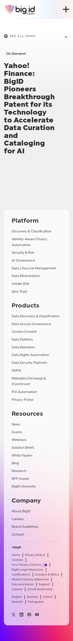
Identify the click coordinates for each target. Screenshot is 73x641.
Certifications (21, 574)
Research (19, 471)
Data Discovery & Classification (36, 316)
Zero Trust (19, 291)
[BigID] (20, 9)
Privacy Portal (22, 400)
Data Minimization (26, 276)
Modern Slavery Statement (30, 579)
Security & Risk (23, 252)
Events (17, 432)
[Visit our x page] (14, 614)
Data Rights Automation (30, 355)
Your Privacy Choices (26, 564)
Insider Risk (20, 284)
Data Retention (23, 347)
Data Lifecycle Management (34, 268)
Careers (18, 519)
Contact (18, 534)
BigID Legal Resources (27, 569)
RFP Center (20, 479)
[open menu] (66, 9)
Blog (15, 463)
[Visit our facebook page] (29, 614)
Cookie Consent (24, 332)
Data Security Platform (29, 363)
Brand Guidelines (25, 527)
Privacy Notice (35, 555)
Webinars (19, 440)
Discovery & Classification (31, 231)
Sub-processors (23, 584)
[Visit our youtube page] (37, 614)
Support (44, 584)
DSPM (16, 370)
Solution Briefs (23, 448)
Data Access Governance (31, 324)
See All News (20, 36)
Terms (16, 555)
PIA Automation (24, 392)
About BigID (21, 511)
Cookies (17, 560)
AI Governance (23, 260)
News (16, 424)
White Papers (22, 455)
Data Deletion (22, 339)
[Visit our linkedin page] (21, 614)
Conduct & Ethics (47, 574)
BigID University (24, 486)
